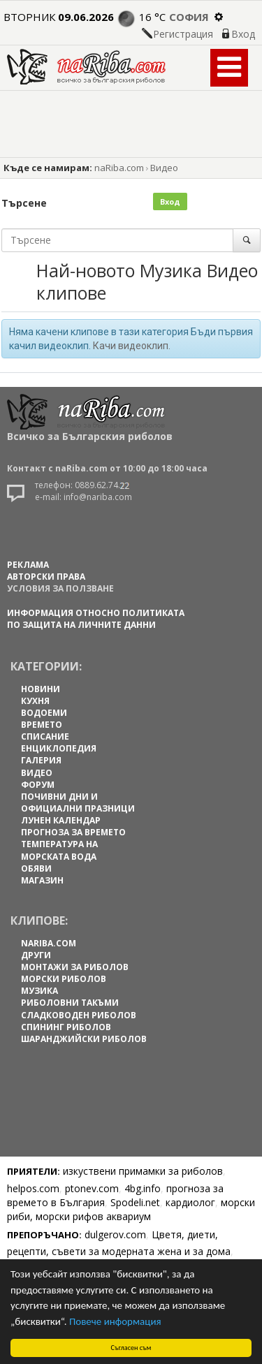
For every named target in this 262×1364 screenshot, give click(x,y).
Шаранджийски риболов (84, 1039)
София (189, 17)
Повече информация (115, 1321)
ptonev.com (92, 1188)
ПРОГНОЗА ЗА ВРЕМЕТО (73, 832)
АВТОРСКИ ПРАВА (46, 576)
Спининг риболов (66, 1027)
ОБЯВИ (36, 868)
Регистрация (183, 34)
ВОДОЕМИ (44, 713)
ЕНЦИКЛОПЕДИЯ (58, 748)
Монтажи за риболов (75, 967)
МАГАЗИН (42, 880)
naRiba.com (119, 167)
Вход (243, 34)
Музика (39, 991)
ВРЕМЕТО (41, 725)
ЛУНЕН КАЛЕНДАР (61, 820)
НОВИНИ (40, 689)
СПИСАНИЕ (45, 736)
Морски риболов (63, 979)
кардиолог (190, 1202)
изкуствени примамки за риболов (143, 1171)
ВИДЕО (36, 773)
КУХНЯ (35, 701)
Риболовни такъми (70, 1003)
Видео (164, 167)
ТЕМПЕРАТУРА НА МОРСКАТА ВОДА (59, 850)
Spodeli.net (135, 1202)
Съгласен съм (131, 1347)
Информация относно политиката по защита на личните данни (95, 619)
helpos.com (33, 1188)
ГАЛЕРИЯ (41, 760)
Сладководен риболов (78, 1015)
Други (36, 955)
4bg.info (142, 1188)
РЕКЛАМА (28, 565)
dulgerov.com (115, 1234)
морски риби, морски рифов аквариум (131, 1209)
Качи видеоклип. (131, 345)
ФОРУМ (37, 785)
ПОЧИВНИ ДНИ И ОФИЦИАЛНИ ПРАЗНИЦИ (78, 802)
